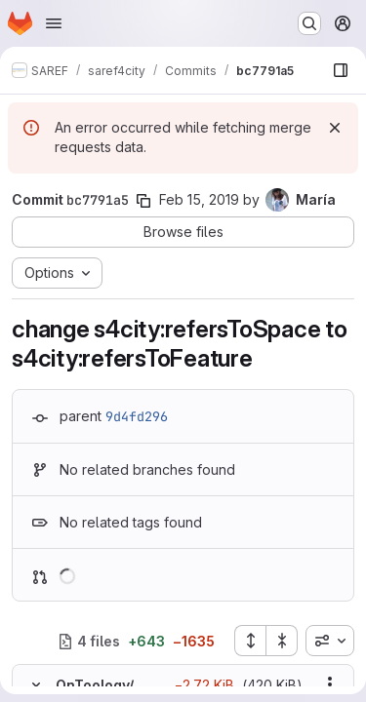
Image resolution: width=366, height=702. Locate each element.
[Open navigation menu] (53, 23)
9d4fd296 (136, 416)
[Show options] (330, 684)
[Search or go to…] (309, 23)
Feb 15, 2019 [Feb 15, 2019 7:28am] (199, 199)
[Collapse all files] (282, 640)
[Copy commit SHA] (143, 201)
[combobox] (329, 640)
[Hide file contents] (36, 684)
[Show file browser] (340, 70)
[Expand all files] (249, 640)
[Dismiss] (334, 127)
